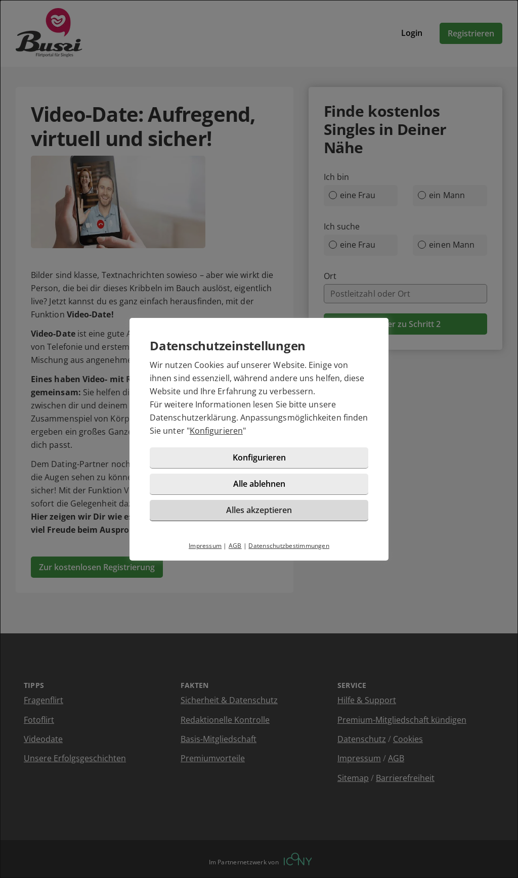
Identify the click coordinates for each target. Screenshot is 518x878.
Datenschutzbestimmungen (288, 545)
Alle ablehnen (259, 483)
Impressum (205, 545)
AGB (235, 545)
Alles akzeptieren (259, 510)
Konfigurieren (216, 430)
